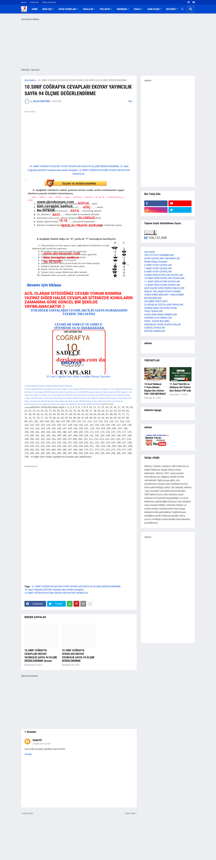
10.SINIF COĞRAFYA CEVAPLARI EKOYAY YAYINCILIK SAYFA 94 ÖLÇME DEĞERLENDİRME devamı (40, 655)
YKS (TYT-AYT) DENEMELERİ (159, 255)
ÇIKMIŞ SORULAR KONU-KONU (160, 308)
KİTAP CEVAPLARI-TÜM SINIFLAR (162, 258)
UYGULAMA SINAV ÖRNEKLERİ (160, 314)
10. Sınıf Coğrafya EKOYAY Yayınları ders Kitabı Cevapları (54, 589)
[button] (182, 9)
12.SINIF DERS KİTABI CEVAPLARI (162, 285)
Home (24, 2)
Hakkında (34, 2)
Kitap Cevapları (49, 2)
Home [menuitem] (35, 9)
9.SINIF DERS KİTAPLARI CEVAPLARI (163, 275)
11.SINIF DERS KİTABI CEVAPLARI (162, 281)
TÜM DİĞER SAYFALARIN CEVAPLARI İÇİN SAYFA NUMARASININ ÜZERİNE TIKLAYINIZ (79, 312)
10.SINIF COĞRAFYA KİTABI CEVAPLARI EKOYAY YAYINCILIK (56, 593)
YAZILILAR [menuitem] (88, 9)
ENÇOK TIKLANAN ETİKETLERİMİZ (162, 291)
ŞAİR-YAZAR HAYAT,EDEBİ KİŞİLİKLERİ (164, 288)
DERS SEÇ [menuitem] (47, 9)
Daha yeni (28, 813)
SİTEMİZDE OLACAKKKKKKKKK (78, 328)
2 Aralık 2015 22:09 (41, 744)
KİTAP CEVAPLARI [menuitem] (67, 9)
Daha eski (130, 813)
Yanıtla (28, 754)
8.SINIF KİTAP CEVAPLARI (158, 271)
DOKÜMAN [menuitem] (122, 9)
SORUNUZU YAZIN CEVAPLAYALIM (162, 324)
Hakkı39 (37, 740)
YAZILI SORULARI (153, 311)
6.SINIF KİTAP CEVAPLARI (158, 265)
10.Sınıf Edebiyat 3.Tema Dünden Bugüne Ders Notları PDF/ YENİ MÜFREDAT (155, 389)
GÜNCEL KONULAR (154, 327)
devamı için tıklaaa (44, 285)
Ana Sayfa (29, 80)
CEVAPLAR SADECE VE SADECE (79, 324)
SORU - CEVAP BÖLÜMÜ (156, 321)
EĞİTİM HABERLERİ (154, 331)
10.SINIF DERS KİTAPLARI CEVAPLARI (164, 278)
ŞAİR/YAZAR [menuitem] (153, 9)
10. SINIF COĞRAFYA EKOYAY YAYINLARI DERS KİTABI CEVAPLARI (48, 386)
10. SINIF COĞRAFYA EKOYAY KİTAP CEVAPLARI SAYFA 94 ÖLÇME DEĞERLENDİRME (82, 80)
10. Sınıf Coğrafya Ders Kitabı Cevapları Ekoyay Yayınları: (79, 376)
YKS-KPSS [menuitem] (105, 9)
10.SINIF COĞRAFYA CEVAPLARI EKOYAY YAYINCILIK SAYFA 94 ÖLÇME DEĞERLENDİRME (78, 655)
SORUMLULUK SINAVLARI (158, 317)
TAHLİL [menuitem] (137, 9)
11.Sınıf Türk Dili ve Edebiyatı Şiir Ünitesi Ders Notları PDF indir (180, 387)
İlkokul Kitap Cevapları (155, 261)
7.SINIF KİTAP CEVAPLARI (158, 268)
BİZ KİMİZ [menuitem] (171, 9)
